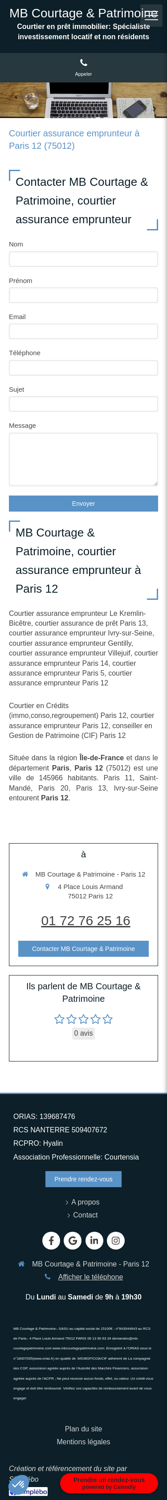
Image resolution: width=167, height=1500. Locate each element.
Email (17, 316)
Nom (16, 244)
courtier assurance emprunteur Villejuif (69, 653)
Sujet (16, 389)
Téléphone (25, 353)
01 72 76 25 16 (85, 920)
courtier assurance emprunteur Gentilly (70, 643)
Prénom (21, 280)
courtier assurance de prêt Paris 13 (90, 623)
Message (22, 425)
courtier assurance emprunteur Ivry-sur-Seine (80, 633)
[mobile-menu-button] (151, 15)
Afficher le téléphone (90, 1277)
